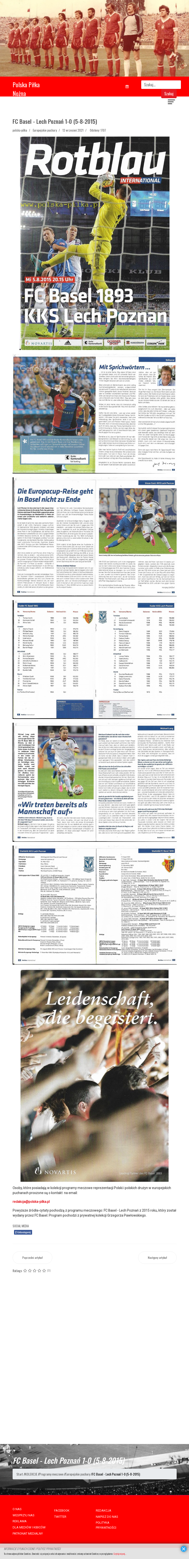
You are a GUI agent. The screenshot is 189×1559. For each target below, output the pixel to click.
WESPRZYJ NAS (23, 1515)
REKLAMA (20, 1521)
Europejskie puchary (45, 130)
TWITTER (60, 1516)
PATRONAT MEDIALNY (28, 1533)
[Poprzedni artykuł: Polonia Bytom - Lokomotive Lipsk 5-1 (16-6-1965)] (32, 1257)
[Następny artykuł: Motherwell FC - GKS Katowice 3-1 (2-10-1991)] (157, 1257)
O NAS (17, 1509)
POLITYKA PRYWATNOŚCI (106, 1525)
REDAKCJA (103, 1510)
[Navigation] (172, 102)
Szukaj (169, 94)
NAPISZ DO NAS (107, 1516)
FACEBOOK (61, 1510)
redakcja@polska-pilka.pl (31, 1202)
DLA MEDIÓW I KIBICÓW (29, 1527)
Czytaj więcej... (119, 1553)
